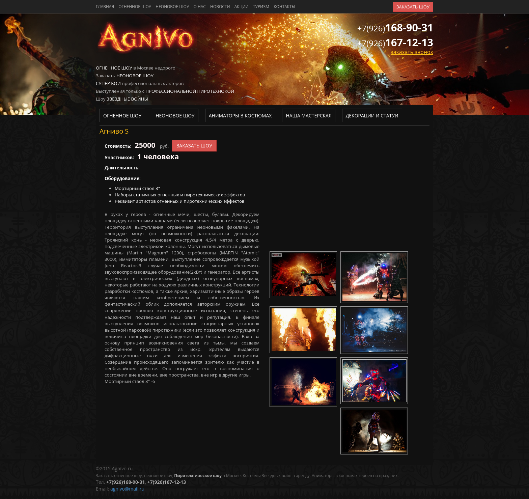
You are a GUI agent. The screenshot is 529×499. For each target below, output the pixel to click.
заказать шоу (412, 7)
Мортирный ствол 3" (137, 188)
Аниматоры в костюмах (240, 115)
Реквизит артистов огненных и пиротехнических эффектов (180, 201)
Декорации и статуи (372, 115)
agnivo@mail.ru (127, 489)
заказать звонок (412, 52)
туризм (261, 6)
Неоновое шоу (172, 6)
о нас (199, 6)
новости (220, 6)
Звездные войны (127, 99)
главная (105, 6)
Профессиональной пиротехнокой (189, 91)
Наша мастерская (308, 115)
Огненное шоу (134, 6)
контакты (284, 6)
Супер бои (108, 83)
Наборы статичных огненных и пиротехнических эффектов (180, 195)
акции (241, 6)
